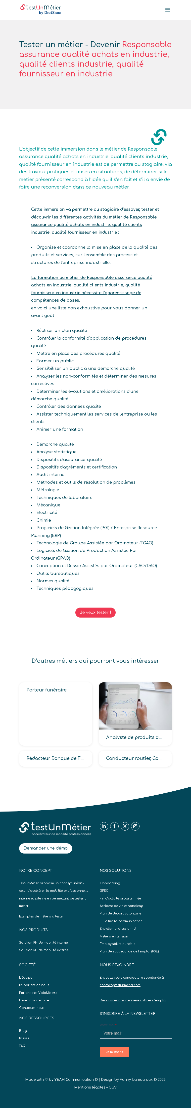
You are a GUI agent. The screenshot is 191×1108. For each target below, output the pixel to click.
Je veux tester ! (95, 612)
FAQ (22, 1046)
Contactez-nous (32, 1008)
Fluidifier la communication (121, 921)
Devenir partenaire (34, 1000)
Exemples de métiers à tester (41, 916)
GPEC (104, 890)
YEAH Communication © (76, 1080)
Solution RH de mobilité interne (43, 942)
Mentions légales (89, 1087)
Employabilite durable (117, 944)
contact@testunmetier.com (120, 985)
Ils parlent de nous (34, 985)
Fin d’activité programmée (120, 898)
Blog (23, 1031)
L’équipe (25, 977)
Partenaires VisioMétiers (38, 993)
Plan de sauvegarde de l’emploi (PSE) (129, 951)
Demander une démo (46, 848)
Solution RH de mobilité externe (43, 950)
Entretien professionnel (118, 928)
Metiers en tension (114, 936)
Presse (24, 1038)
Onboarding (110, 883)
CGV (113, 1087)
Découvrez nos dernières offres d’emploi (133, 1000)
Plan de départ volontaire (120, 913)
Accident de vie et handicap (121, 906)
